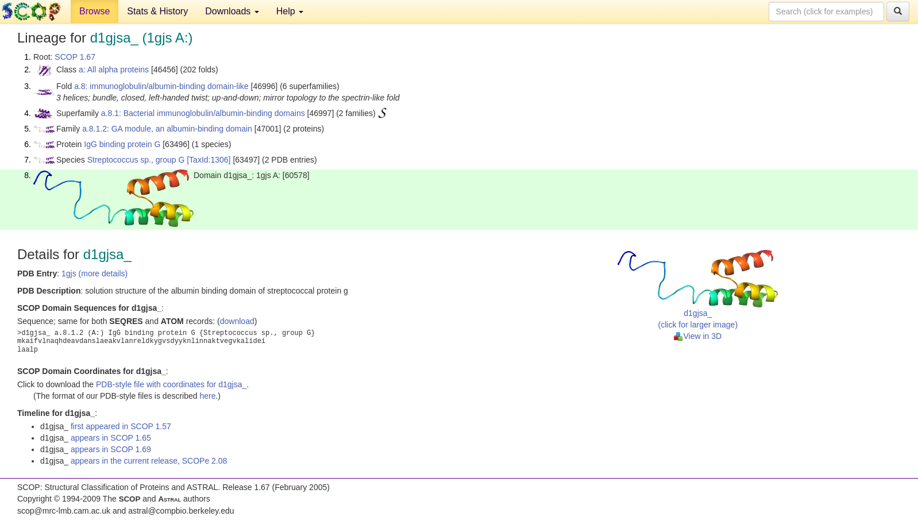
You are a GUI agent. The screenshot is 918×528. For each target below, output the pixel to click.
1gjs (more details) (94, 273)
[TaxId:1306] (208, 159)
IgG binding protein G (122, 144)
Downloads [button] (232, 11)
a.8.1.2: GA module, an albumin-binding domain (167, 128)
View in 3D (698, 336)
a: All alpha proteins (114, 69)
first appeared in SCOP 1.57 (121, 426)
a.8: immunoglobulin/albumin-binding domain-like (161, 86)
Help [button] (289, 11)
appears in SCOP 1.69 (111, 449)
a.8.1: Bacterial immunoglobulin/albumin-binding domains (203, 113)
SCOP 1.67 (75, 56)
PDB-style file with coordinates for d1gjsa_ (171, 384)
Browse (94, 11)
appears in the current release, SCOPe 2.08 (149, 460)
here (207, 395)
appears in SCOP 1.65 (111, 437)
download (237, 321)
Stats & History (157, 11)
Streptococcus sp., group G (136, 159)
